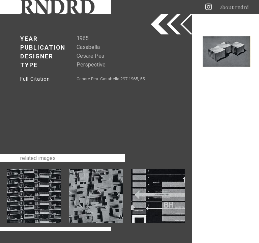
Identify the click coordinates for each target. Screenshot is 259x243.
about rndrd (234, 7)
